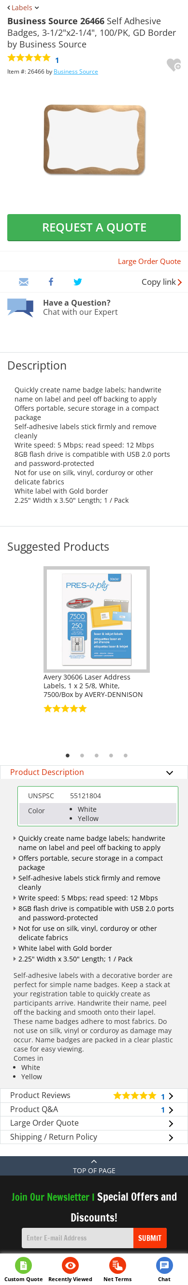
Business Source (76, 71)
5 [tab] (125, 755)
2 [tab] (82, 755)
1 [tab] (67, 755)
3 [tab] (96, 755)
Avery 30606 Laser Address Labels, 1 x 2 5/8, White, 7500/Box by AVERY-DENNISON (93, 685)
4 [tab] (111, 755)
